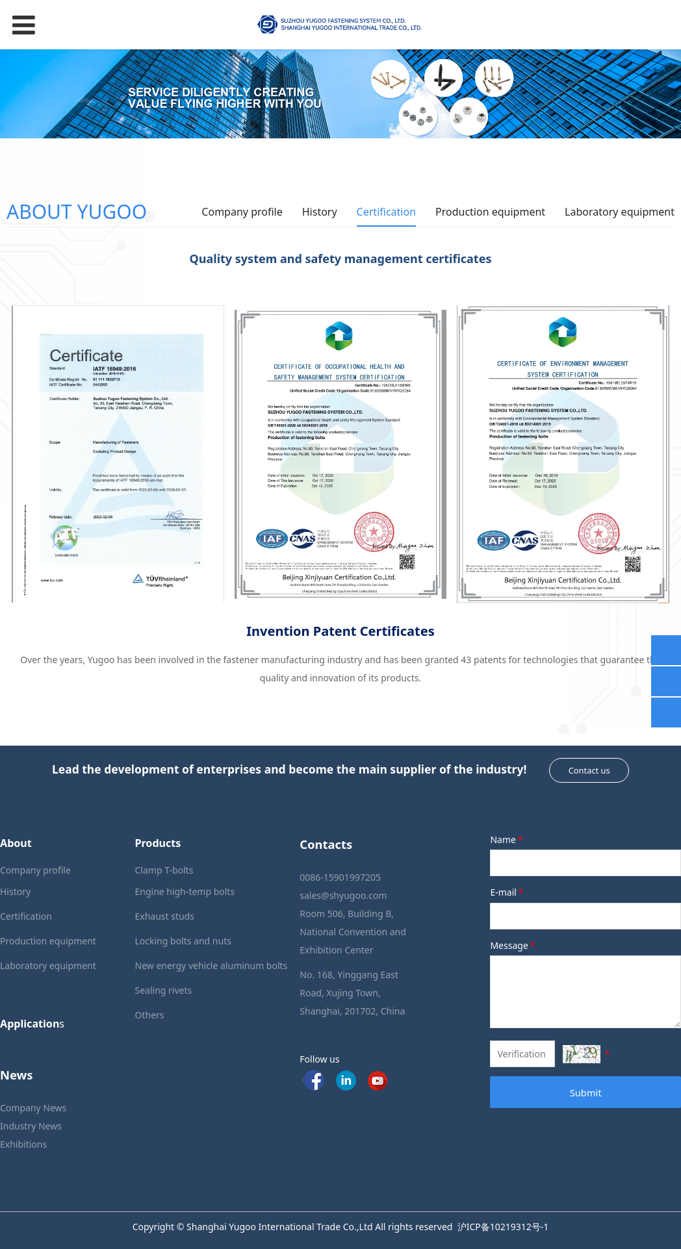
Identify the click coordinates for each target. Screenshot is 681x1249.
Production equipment (490, 212)
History (319, 212)
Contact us (589, 770)
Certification (386, 212)
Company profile (241, 212)
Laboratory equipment (620, 212)
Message (513, 945)
